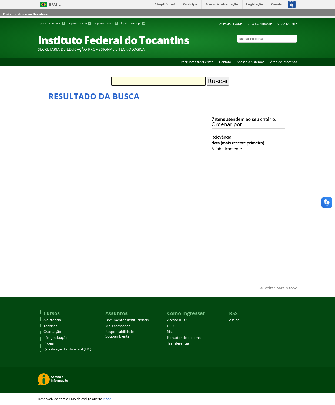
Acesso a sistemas (250, 62)
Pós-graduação (55, 337)
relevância (221, 137)
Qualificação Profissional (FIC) (67, 349)
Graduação (52, 331)
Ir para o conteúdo (52, 23)
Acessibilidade (230, 24)
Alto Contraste (259, 24)
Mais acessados (117, 326)
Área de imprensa (283, 62)
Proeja (48, 343)
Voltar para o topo (281, 288)
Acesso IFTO (177, 320)
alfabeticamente (227, 148)
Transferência (178, 343)
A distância (52, 320)
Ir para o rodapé (133, 23)
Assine (234, 320)
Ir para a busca (107, 23)
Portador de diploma (184, 337)
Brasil (55, 4)
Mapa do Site (287, 24)
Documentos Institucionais (127, 320)
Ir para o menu (80, 23)
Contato (225, 62)
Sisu (170, 331)
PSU (170, 326)
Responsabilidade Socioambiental (119, 334)
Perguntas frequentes (197, 62)
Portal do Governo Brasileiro (25, 14)
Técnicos (50, 326)
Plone (107, 399)
